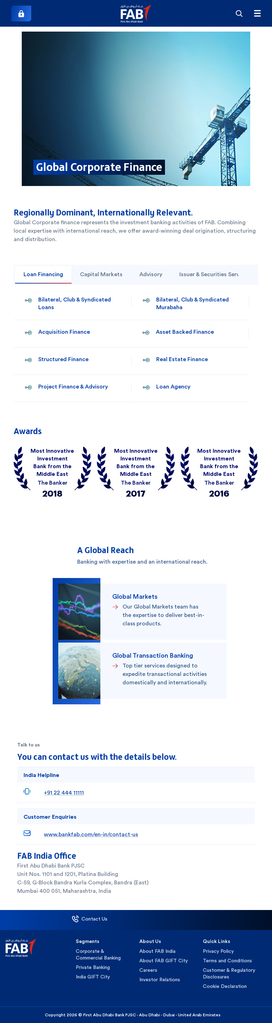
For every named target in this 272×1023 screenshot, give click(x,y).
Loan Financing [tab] (43, 274)
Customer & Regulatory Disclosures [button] (229, 973)
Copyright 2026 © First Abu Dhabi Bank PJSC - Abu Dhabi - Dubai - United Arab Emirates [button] (132, 1015)
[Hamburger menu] (257, 13)
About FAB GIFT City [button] (163, 960)
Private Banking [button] (93, 967)
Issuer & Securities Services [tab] (214, 274)
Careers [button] (148, 970)
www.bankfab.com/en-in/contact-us (91, 834)
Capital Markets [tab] (101, 274)
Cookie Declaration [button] (225, 986)
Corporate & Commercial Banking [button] (98, 954)
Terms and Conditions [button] (227, 960)
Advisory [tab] (150, 274)
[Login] (21, 13)
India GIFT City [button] (93, 976)
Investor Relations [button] (159, 979)
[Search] (239, 13)
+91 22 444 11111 (64, 792)
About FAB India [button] (157, 951)
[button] (136, 13)
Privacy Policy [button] (218, 951)
